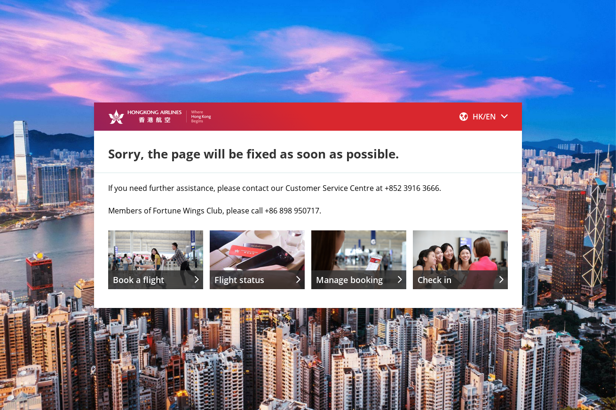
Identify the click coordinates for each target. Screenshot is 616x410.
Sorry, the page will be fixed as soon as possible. (253, 153)
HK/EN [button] (483, 116)
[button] (483, 116)
